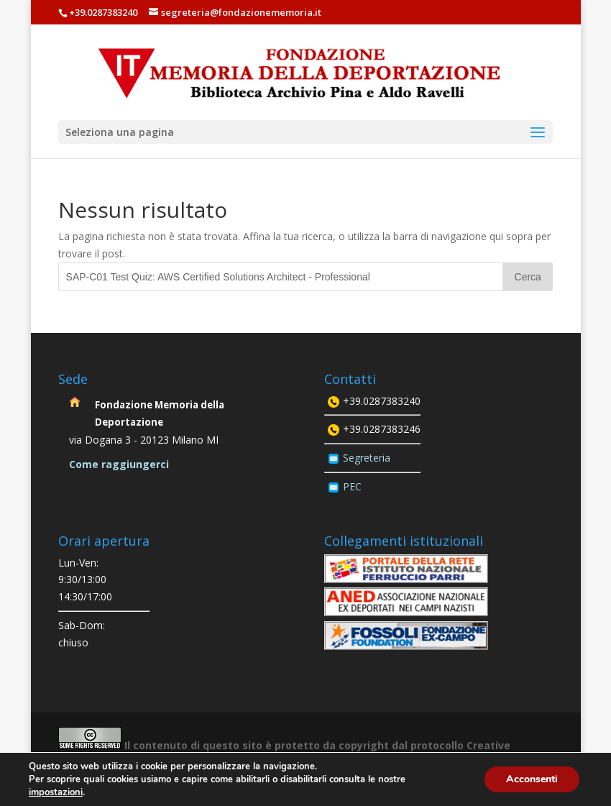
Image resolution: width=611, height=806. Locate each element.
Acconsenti (532, 779)
